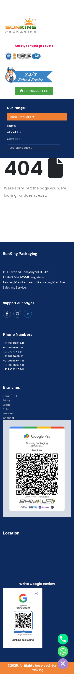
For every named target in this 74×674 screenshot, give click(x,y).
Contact (13, 139)
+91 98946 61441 (13, 356)
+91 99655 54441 (13, 360)
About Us (14, 132)
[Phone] (63, 639)
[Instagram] (17, 314)
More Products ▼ (22, 117)
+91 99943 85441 (13, 343)
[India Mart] (28, 314)
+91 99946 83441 (13, 365)
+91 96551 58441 (13, 347)
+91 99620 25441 (13, 369)
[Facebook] (7, 314)
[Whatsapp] (63, 651)
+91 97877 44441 (13, 352)
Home (11, 125)
